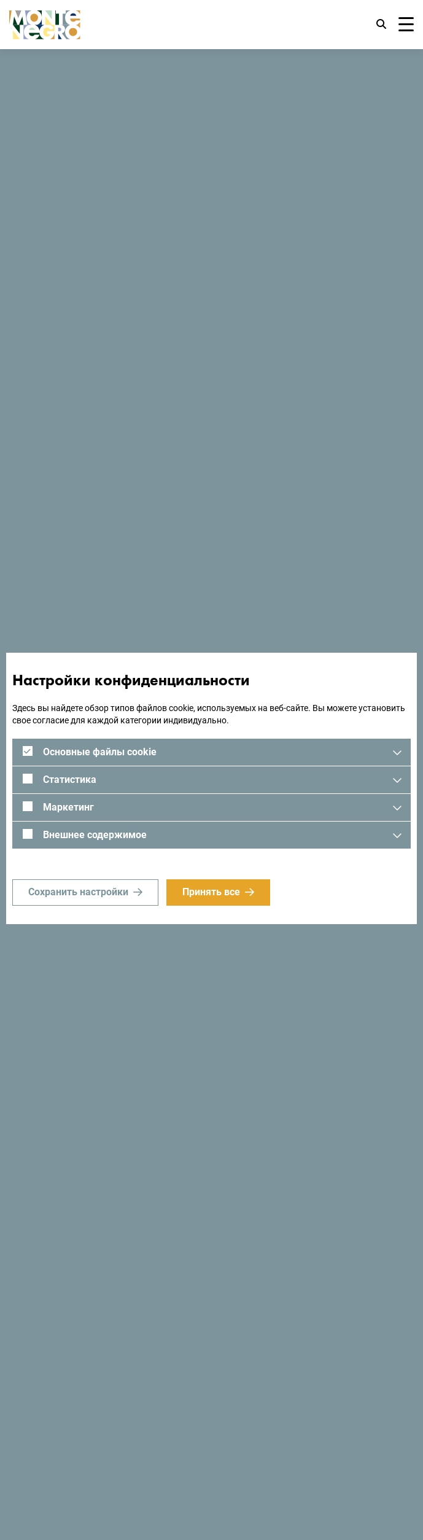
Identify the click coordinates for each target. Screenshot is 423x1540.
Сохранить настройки (78, 892)
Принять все (212, 892)
